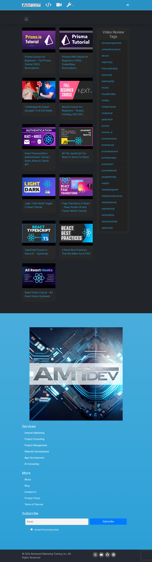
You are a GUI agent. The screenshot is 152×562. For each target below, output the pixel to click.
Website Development (37, 451)
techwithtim (108, 215)
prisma (105, 125)
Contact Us (30, 491)
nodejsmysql (109, 106)
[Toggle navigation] (26, 19)
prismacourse (109, 138)
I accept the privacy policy (45, 529)
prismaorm (107, 164)
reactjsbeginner (110, 189)
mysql (105, 87)
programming (109, 176)
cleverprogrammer (112, 43)
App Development (34, 457)
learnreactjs (108, 81)
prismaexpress (110, 151)
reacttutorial (108, 208)
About (28, 479)
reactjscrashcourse (112, 195)
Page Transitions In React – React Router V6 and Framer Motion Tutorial (76, 207)
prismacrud (108, 144)
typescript (107, 227)
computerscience (111, 49)
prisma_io (107, 132)
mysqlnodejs (109, 94)
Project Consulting (34, 439)
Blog (27, 485)
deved (105, 55)
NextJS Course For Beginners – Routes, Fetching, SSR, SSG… (73, 110)
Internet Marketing (34, 432)
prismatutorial (109, 170)
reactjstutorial (109, 202)
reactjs (105, 183)
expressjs (107, 62)
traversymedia (109, 221)
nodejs (105, 100)
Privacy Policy (32, 498)
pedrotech (107, 119)
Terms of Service (34, 504)
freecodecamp (110, 68)
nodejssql (107, 113)
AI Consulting (32, 464)
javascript (107, 74)
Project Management (36, 445)
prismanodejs (109, 157)
